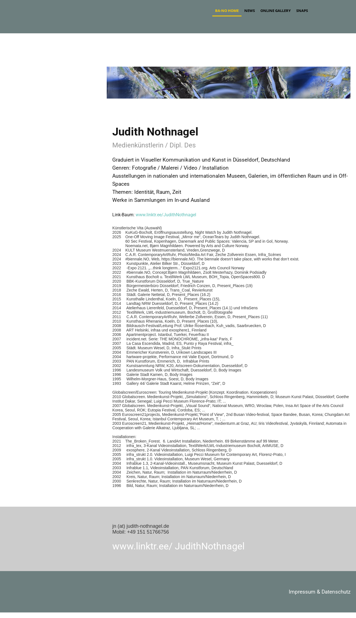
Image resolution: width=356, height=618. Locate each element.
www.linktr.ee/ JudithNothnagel (178, 546)
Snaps (302, 10)
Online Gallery (275, 10)
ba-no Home (227, 10)
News (249, 10)
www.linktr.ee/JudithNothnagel (166, 214)
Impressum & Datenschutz (319, 592)
